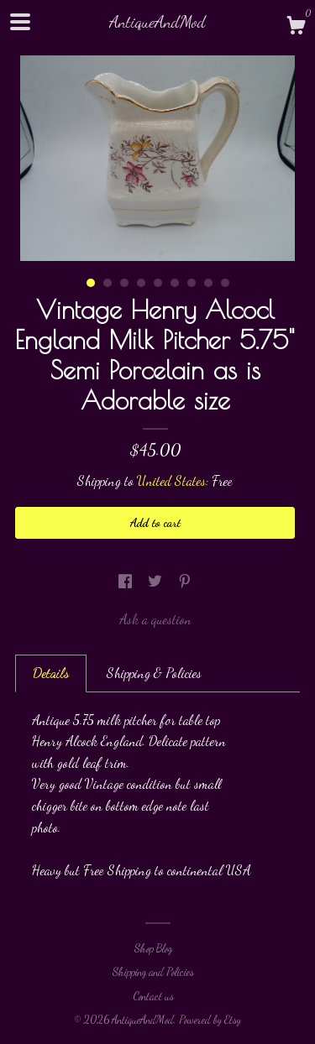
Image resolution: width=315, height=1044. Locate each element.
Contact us (153, 996)
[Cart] (295, 27)
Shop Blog (153, 948)
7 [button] (191, 283)
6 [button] (175, 283)
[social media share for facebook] (126, 581)
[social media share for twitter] (156, 581)
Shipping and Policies (153, 972)
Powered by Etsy (210, 1019)
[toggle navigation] (20, 21)
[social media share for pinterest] (185, 581)
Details (51, 673)
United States (171, 480)
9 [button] (225, 283)
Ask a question (155, 619)
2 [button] (107, 283)
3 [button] (124, 283)
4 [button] (141, 283)
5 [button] (158, 283)
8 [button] (208, 283)
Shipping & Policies (154, 673)
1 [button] (91, 283)
